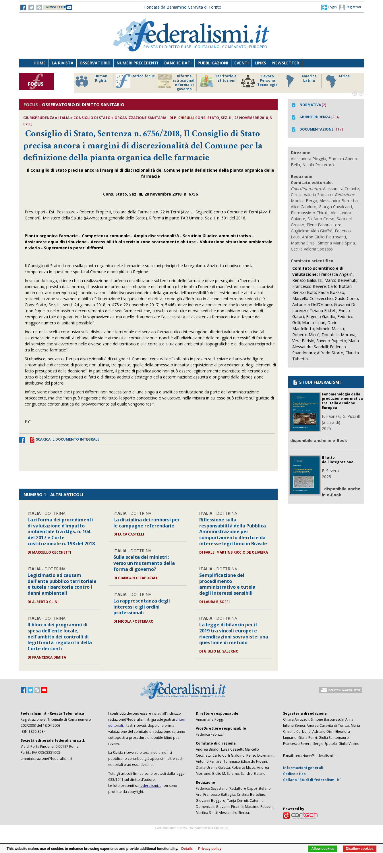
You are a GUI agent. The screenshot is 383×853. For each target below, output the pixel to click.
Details (187, 849)
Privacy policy (209, 849)
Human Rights (90, 81)
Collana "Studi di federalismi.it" (312, 779)
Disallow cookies (360, 849)
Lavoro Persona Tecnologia (259, 81)
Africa (337, 81)
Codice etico (294, 773)
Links (260, 63)
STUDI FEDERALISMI (316, 382)
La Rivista (62, 63)
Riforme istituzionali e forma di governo (177, 82)
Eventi (241, 63)
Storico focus (135, 81)
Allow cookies (322, 849)
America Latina (300, 81)
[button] (329, 7)
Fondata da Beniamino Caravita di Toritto (182, 7)
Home (40, 63)
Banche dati (178, 63)
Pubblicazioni (213, 63)
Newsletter (285, 63)
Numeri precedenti (137, 63)
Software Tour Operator (191, 834)
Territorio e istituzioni (218, 81)
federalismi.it (150, 785)
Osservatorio (95, 63)
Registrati (350, 7)
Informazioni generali (303, 767)
